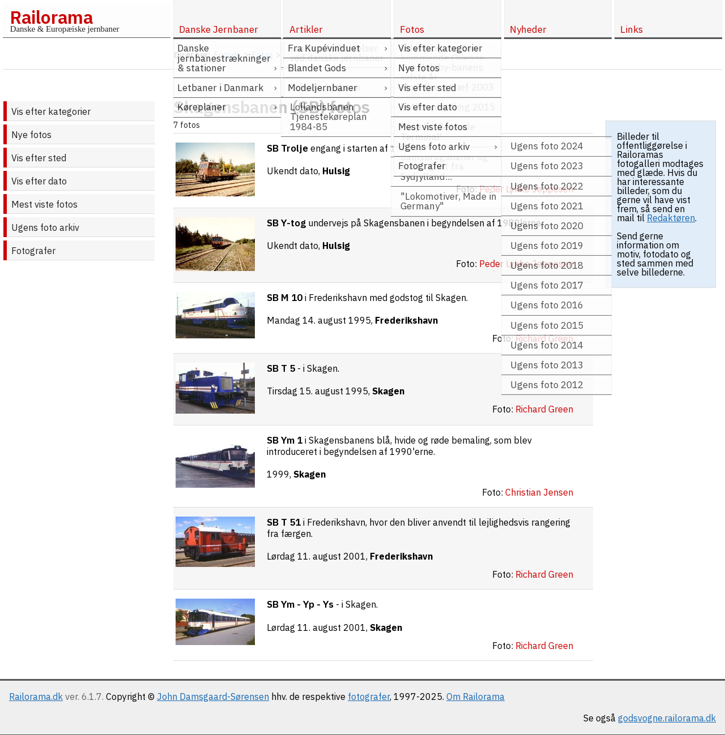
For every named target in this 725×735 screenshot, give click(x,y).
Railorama (51, 17)
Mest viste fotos (44, 204)
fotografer (369, 696)
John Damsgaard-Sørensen (213, 696)
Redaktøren (671, 217)
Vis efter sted (38, 158)
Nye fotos (31, 134)
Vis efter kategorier (51, 111)
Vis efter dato (39, 181)
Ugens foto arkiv (45, 227)
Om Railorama (475, 696)
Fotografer (33, 250)
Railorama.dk (36, 696)
